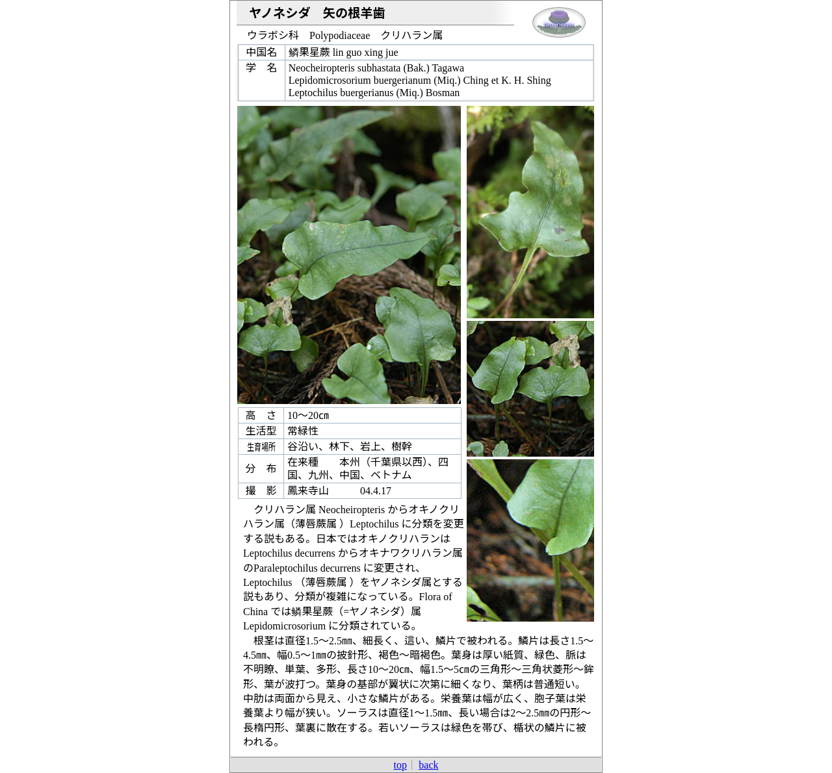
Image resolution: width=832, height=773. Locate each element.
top (399, 764)
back (428, 764)
